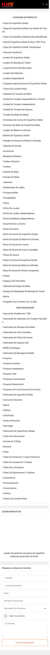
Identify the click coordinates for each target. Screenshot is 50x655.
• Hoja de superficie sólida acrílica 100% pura (23, 42)
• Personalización (10, 483)
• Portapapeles (9, 198)
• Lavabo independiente (13, 78)
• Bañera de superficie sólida (15, 135)
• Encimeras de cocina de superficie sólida (22, 120)
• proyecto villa (9, 374)
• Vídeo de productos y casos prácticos (21, 457)
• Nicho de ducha (10, 229)
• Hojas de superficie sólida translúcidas (21, 47)
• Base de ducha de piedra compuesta (20, 270)
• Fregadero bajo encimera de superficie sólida (24, 83)
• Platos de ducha (10, 255)
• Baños (5, 296)
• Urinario (6, 493)
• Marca (5, 405)
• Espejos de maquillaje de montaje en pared (23, 291)
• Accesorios (8, 151)
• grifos (5, 203)
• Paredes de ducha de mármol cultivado (21, 140)
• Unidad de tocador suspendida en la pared (23, 99)
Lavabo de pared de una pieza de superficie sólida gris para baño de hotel (24, 555)
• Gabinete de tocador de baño (17, 94)
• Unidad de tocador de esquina (17, 109)
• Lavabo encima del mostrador (17, 68)
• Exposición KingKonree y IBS (16, 313)
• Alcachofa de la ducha (13, 224)
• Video (5, 452)
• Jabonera (7, 182)
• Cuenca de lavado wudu (14, 89)
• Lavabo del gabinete (12, 73)
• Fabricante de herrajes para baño (18, 327)
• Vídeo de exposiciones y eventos (18, 472)
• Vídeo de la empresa (12, 467)
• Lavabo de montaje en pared (16, 63)
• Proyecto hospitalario (13, 368)
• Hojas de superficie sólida (15, 23)
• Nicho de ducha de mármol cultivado (20, 239)
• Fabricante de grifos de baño (16, 332)
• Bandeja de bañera (11, 156)
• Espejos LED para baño (13, 281)
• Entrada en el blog (11, 441)
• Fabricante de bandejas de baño (18, 353)
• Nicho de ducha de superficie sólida (20, 234)
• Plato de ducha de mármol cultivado (20, 265)
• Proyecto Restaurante (13, 384)
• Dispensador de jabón (13, 187)
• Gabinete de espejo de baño (16, 286)
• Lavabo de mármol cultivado (16, 130)
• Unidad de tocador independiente (18, 104)
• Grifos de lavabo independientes (18, 213)
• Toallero (6, 166)
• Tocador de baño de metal (15, 114)
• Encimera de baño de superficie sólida (21, 125)
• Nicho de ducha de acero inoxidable (20, 250)
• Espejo (6, 275)
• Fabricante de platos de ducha (17, 337)
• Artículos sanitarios (12, 52)
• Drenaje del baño (10, 177)
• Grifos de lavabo (10, 208)
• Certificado (8, 415)
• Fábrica (6, 410)
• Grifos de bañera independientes (18, 218)
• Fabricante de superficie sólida (17, 394)
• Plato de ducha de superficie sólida (19, 260)
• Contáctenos (8, 478)
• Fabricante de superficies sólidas (18, 431)
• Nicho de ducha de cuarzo (15, 244)
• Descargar (7, 426)
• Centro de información (13, 436)
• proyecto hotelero (11, 363)
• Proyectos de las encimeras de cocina (21, 389)
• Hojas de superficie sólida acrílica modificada (24, 37)
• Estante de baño (10, 172)
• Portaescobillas (10, 192)
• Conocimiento (9, 488)
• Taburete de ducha (11, 146)
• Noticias (6, 446)
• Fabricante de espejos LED (15, 342)
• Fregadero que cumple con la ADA (19, 301)
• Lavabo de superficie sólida (16, 57)
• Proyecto (7, 358)
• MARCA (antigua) (11, 348)
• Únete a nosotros (11, 420)
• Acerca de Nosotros (12, 400)
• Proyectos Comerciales (13, 379)
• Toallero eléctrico (11, 161)
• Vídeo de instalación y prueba (17, 462)
